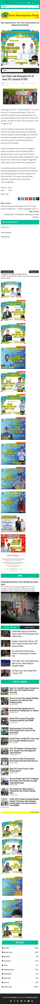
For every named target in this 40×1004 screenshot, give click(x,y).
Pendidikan (7, 974)
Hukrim (6, 948)
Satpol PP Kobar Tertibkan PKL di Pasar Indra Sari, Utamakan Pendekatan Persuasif (24, 739)
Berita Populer (10, 627)
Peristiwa (7, 978)
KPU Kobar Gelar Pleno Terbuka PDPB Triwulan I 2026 (24, 671)
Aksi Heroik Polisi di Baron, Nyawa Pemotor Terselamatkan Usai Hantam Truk (24, 653)
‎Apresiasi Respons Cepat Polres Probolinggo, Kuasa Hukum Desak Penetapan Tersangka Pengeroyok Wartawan (24, 780)
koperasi (7, 956)
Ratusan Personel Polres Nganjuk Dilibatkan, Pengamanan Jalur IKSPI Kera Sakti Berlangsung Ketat (24, 700)
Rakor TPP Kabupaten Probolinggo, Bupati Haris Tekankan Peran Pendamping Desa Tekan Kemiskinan (23, 750)
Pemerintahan (9, 969)
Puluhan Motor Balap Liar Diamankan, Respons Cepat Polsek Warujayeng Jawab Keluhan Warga (25, 633)
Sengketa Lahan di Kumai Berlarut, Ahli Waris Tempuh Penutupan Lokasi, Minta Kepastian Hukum (25, 643)
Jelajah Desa (8, 85)
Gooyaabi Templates (32, 997)
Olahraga (7, 961)
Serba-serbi (8, 987)
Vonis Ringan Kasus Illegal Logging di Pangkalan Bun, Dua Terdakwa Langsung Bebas (22, 790)
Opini (5, 965)
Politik (6, 982)
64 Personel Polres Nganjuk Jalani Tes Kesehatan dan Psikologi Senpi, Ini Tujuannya (24, 709)
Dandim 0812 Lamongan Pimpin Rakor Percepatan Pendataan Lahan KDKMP (22, 719)
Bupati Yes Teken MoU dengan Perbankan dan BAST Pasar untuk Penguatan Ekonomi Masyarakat (24, 690)
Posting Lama (34, 272)
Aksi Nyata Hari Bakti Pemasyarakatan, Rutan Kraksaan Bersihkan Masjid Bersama (24, 759)
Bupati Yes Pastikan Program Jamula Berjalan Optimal (22, 769)
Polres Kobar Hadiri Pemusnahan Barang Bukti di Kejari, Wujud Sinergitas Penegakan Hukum (25, 663)
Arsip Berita (29, 627)
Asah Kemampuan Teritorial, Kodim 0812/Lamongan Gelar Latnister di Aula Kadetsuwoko (22, 730)
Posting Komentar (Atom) (18, 274)
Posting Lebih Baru (7, 272)
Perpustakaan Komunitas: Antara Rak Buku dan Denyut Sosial (19, 583)
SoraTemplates (13, 997)
